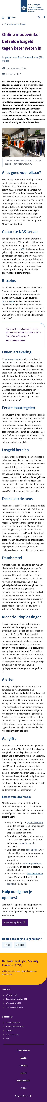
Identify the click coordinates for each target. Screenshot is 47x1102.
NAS (22, 249)
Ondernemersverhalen (15, 24)
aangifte (11, 883)
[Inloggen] (44, 17)
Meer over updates (15, 922)
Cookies (23, 1058)
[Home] (3, 18)
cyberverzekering (13, 359)
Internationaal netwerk (14, 1007)
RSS (7, 1038)
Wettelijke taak (11, 995)
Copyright (23, 1065)
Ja (9, 944)
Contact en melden (13, 1022)
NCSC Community (12, 1034)
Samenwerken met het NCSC (16, 999)
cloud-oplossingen (32, 863)
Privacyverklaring (23, 1050)
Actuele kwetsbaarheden (15, 1026)
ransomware (8, 301)
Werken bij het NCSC (13, 1003)
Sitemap (23, 1073)
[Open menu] (11, 18)
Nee (22, 944)
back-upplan (32, 849)
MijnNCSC (9, 1030)
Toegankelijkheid (23, 1080)
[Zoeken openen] (39, 18)
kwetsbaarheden (35, 873)
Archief (23, 1088)
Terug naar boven (23, 1095)
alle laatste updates (27, 843)
